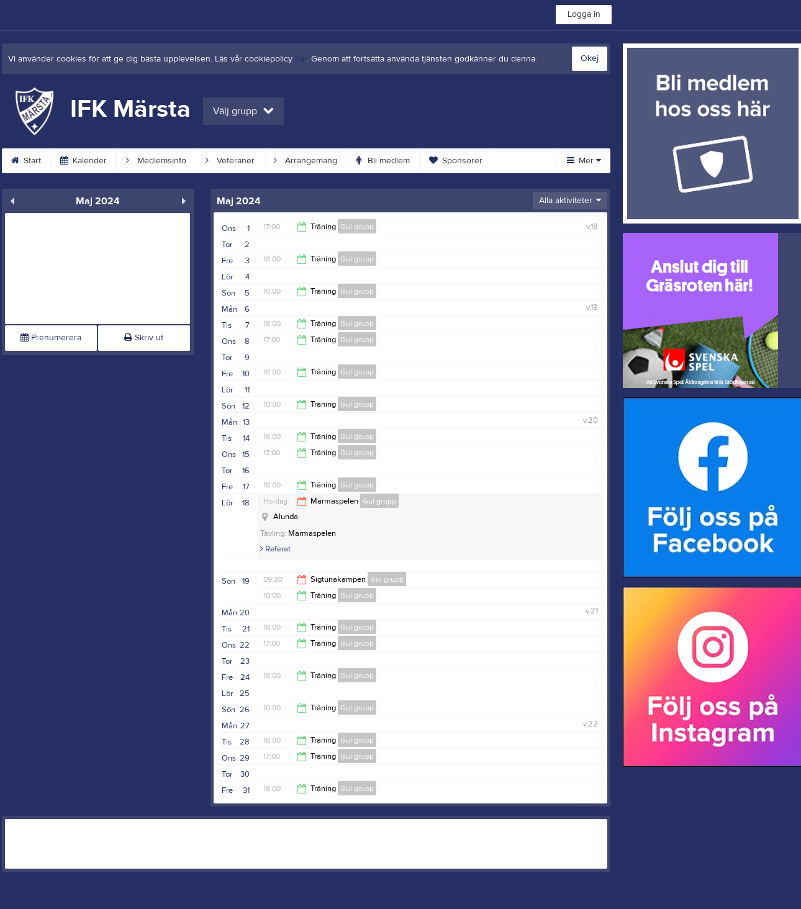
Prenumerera (50, 337)
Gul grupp (357, 227)
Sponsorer (455, 160)
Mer (584, 160)
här (301, 59)
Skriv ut (143, 337)
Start (26, 160)
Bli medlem (383, 160)
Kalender (83, 160)
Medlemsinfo (156, 160)
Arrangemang (305, 160)
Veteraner (230, 160)
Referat (275, 549)
